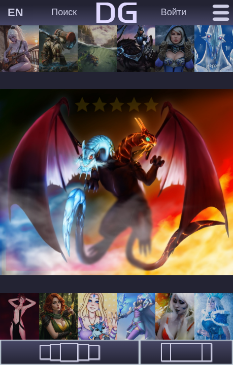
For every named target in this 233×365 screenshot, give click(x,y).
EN (15, 12)
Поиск (64, 12)
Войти (173, 12)
